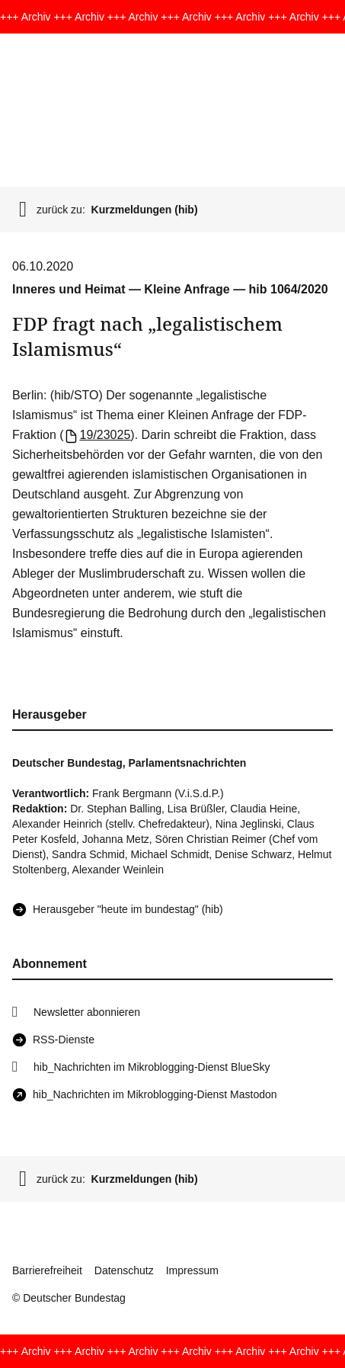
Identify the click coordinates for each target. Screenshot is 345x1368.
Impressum (192, 1270)
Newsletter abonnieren (87, 1012)
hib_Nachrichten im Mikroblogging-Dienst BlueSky (152, 1067)
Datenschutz (124, 1270)
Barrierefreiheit (47, 1270)
